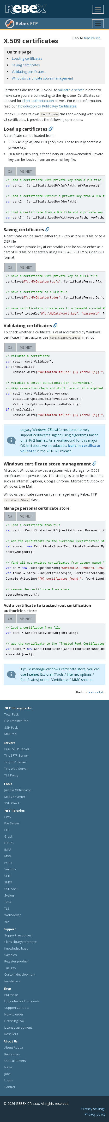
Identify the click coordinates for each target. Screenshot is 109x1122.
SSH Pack (11, 728)
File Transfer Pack (16, 721)
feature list (92, 38)
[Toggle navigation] (98, 9)
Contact (9, 1087)
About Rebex (13, 1048)
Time (7, 902)
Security (10, 869)
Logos (8, 1080)
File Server (11, 823)
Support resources (18, 935)
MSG (7, 856)
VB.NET (26, 171)
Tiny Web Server (16, 769)
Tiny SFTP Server (16, 755)
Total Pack (11, 714)
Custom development (19, 974)
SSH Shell (11, 889)
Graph (8, 836)
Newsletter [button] (11, 981)
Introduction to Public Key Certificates (47, 106)
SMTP (8, 882)
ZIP (6, 922)
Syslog (9, 895)
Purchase (11, 995)
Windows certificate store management (42, 78)
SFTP (7, 876)
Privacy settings (93, 1108)
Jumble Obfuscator (17, 790)
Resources (12, 1054)
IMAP (8, 850)
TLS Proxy (11, 775)
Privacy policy (95, 1114)
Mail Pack (10, 734)
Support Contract (16, 1008)
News (8, 1067)
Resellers (11, 1034)
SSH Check (12, 803)
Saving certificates (26, 65)
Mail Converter (14, 797)
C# (10, 171)
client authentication (38, 100)
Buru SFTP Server (16, 749)
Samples (10, 955)
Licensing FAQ (14, 1021)
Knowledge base (16, 948)
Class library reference (20, 942)
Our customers (15, 1061)
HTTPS (9, 843)
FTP (6, 830)
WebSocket (12, 915)
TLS (6, 909)
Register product (16, 961)
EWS (7, 817)
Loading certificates (27, 58)
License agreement (18, 1028)
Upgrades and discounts (22, 1001)
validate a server (71, 90)
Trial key (10, 968)
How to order (13, 1014)
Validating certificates (28, 71)
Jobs (7, 1074)
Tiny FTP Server (15, 762)
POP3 (8, 863)
